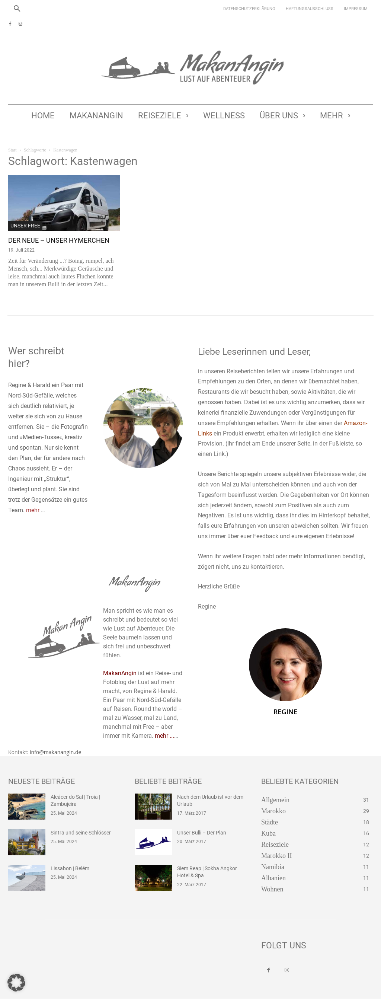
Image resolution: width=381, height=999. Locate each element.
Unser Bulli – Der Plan (199, 818)
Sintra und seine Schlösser (77, 818)
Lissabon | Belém (67, 854)
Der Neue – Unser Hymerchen (58, 240)
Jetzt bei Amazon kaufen (150, 992)
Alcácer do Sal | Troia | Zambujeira (85, 783)
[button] (17, 9)
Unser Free (25, 226)
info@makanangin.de (55, 738)
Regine (285, 711)
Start (12, 150)
